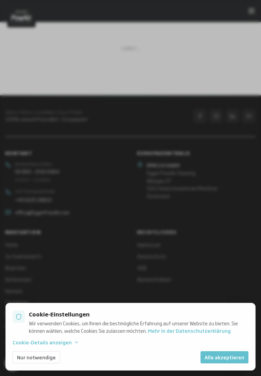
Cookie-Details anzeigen (46, 342)
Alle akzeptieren (224, 357)
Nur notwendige (36, 357)
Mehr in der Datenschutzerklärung (189, 330)
